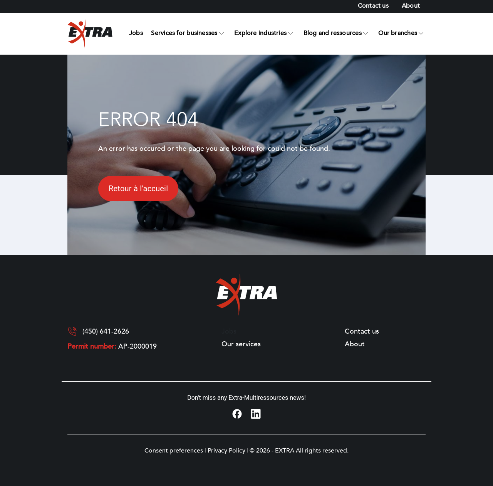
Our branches (397, 33)
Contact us (373, 6)
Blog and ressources (333, 33)
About (411, 6)
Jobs (136, 33)
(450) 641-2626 (105, 331)
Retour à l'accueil (138, 188)
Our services (241, 344)
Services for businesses (184, 33)
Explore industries (260, 33)
